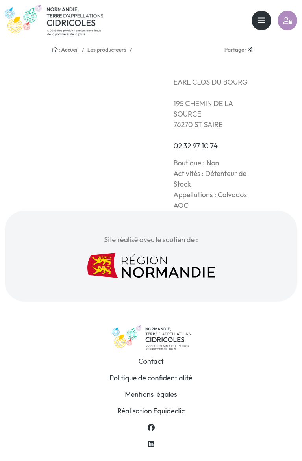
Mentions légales (151, 394)
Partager (238, 49)
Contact (150, 361)
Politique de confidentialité (150, 377)
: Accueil (65, 49)
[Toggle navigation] (261, 20)
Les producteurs (106, 49)
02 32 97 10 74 (195, 145)
